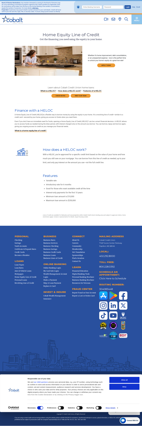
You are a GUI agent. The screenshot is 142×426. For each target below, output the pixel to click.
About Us (75, 240)
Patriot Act (82, 377)
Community (76, 246)
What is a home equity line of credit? (30, 131)
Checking (18, 240)
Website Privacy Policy (50, 377)
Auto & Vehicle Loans (22, 271)
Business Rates (49, 240)
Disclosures (90, 377)
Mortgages (18, 274)
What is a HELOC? (48, 91)
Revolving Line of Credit (24, 283)
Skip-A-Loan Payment (52, 283)
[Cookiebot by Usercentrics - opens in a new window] (13, 421)
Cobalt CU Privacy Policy (34, 377)
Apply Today (106, 65)
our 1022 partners (41, 396)
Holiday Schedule (110, 377)
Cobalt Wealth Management (54, 296)
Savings (17, 243)
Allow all (124, 394)
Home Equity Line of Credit (25, 277)
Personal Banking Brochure (83, 277)
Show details (110, 422)
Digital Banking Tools (81, 274)
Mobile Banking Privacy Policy (68, 377)
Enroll (138, 7)
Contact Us (76, 261)
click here (35, 8)
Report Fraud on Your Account (84, 293)
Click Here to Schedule (112, 278)
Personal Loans (20, 280)
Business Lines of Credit (52, 258)
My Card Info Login (51, 271)
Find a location (78, 258)
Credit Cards (19, 252)
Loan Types (19, 265)
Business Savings (50, 249)
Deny (124, 401)
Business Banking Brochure (83, 280)
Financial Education (80, 271)
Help (133, 7)
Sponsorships (77, 255)
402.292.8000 (107, 256)
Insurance (47, 299)
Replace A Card (49, 286)
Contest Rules (99, 377)
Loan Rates (18, 268)
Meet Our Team (80, 96)
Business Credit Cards (52, 252)
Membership (77, 249)
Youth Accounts (20, 246)
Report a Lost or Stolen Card (83, 296)
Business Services (50, 243)
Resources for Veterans (81, 283)
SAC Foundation (78, 252)
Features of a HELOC (92, 91)
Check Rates (60, 96)
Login (128, 7)
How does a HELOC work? (69, 91)
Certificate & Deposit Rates (25, 249)
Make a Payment (50, 280)
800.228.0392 (107, 266)
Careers (75, 243)
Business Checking (50, 246)
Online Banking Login (52, 268)
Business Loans (49, 255)
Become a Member (21, 255)
